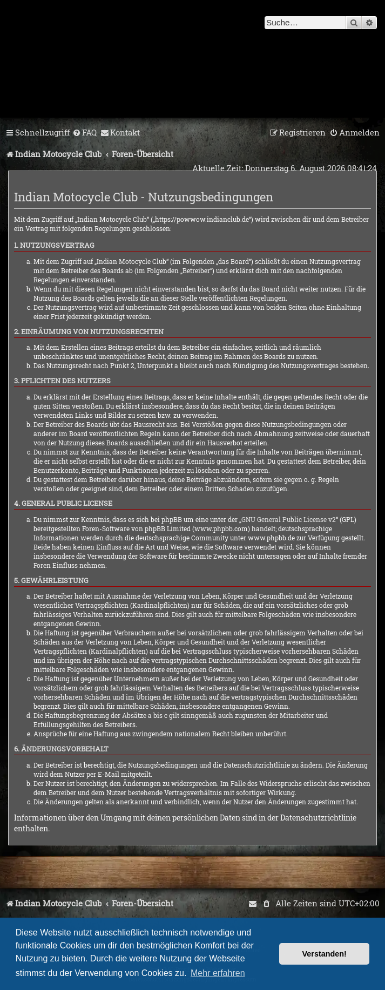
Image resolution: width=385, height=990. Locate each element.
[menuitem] (84, 133)
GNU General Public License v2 (288, 519)
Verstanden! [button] (324, 954)
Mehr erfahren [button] (218, 973)
